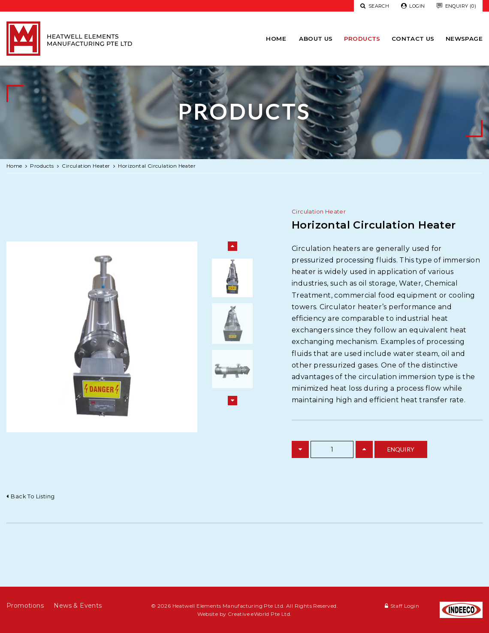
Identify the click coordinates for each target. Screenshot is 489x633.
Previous (232, 246)
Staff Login (404, 606)
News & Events (78, 605)
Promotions (25, 605)
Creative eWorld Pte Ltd (259, 614)
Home (276, 38)
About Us (315, 38)
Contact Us (413, 38)
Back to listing (32, 496)
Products (362, 38)
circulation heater (86, 166)
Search (374, 6)
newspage (464, 38)
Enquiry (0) (456, 6)
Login (413, 6)
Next (232, 400)
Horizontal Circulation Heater (157, 166)
